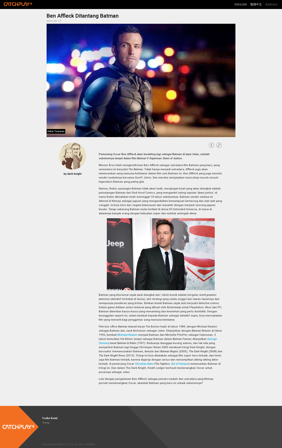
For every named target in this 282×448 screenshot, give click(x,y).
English (241, 4)
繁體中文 (256, 4)
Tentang (45, 422)
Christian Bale (144, 363)
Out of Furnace (179, 363)
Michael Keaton (127, 334)
